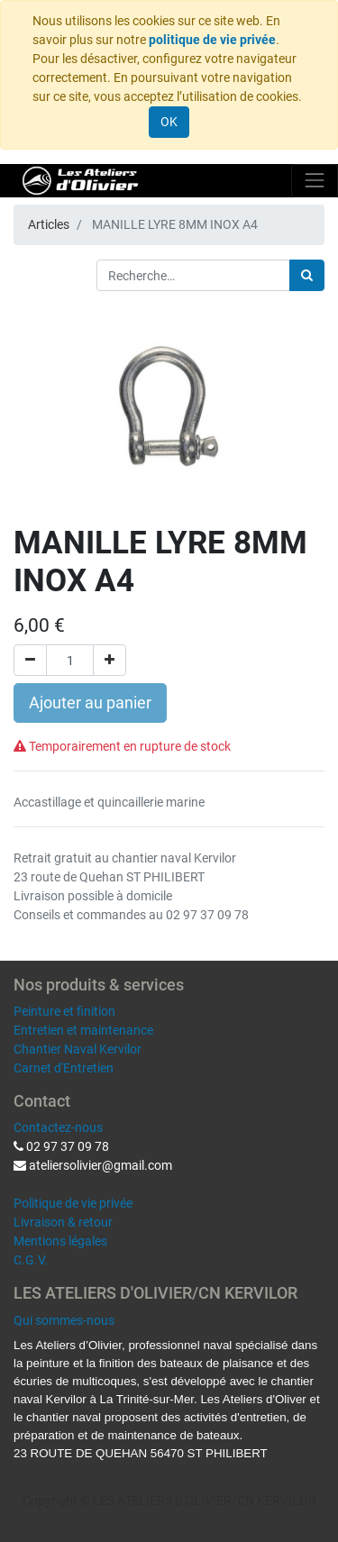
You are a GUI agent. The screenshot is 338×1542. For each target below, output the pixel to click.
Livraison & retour (63, 1222)
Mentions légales (60, 1241)
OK (169, 121)
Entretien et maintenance (83, 1030)
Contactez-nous (58, 1127)
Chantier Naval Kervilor (78, 1049)
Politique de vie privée (73, 1203)
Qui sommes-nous (64, 1320)
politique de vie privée (212, 39)
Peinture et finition (64, 1011)
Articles (48, 224)
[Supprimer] (30, 660)
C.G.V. (31, 1260)
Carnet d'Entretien (64, 1068)
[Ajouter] (109, 660)
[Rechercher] (306, 275)
